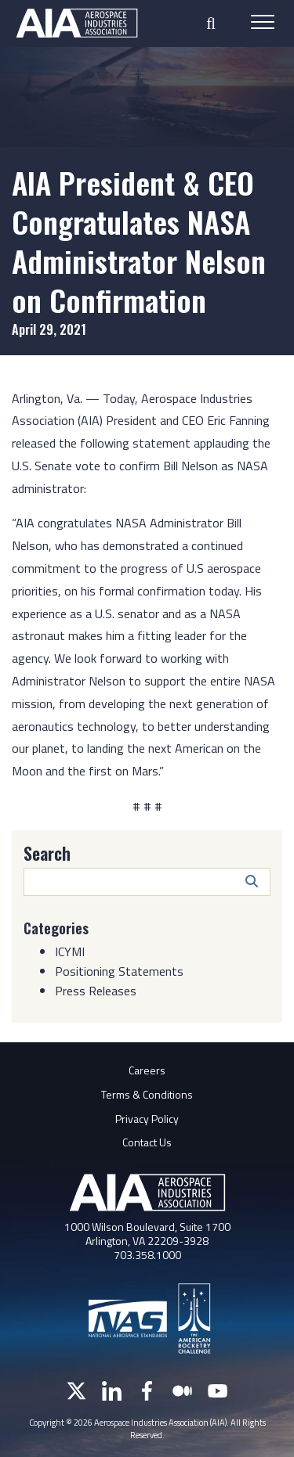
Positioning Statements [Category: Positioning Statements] (119, 971)
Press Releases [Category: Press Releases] (95, 990)
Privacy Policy (147, 1118)
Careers (147, 1070)
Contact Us (147, 1142)
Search (47, 852)
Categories (56, 928)
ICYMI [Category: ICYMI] (70, 951)
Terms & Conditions (147, 1094)
